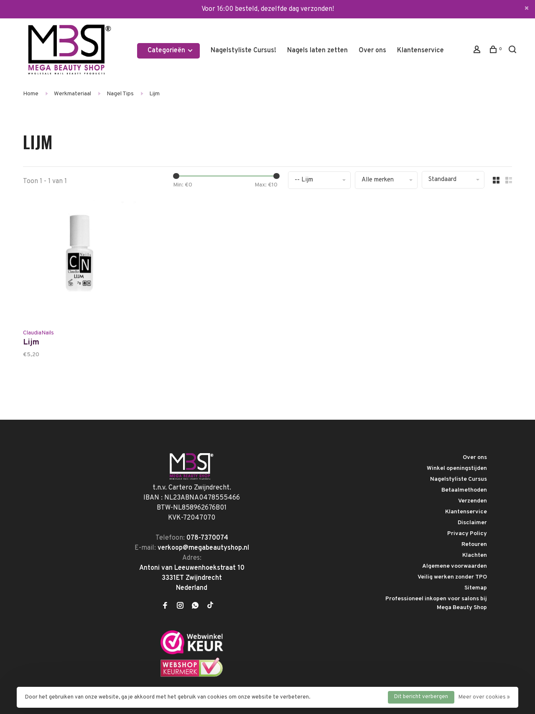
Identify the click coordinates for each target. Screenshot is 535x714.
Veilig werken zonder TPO (452, 577)
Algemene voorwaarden (454, 566)
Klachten (474, 555)
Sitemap (475, 588)
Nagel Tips (120, 93)
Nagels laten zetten (317, 50)
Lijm (154, 93)
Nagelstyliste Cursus (458, 479)
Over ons (372, 50)
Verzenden (472, 501)
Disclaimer (472, 522)
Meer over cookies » (484, 697)
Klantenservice (420, 50)
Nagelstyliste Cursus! (243, 50)
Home (30, 93)
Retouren (474, 544)
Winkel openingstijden (457, 468)
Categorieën (171, 50)
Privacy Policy (467, 533)
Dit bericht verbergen (421, 697)
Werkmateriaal (72, 93)
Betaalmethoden (464, 490)
